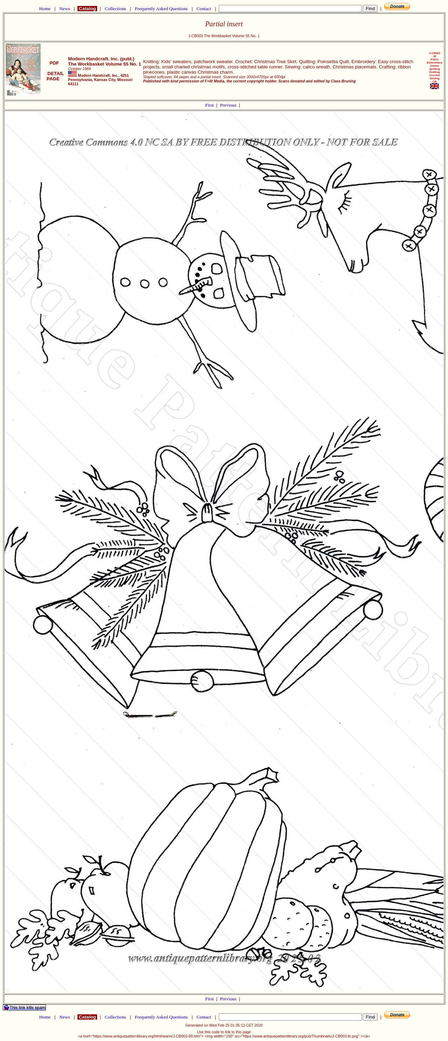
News (64, 8)
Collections (115, 8)
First (210, 105)
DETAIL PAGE (54, 76)
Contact (203, 8)
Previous (229, 105)
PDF (54, 63)
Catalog (87, 8)
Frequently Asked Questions (161, 8)
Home (45, 8)
